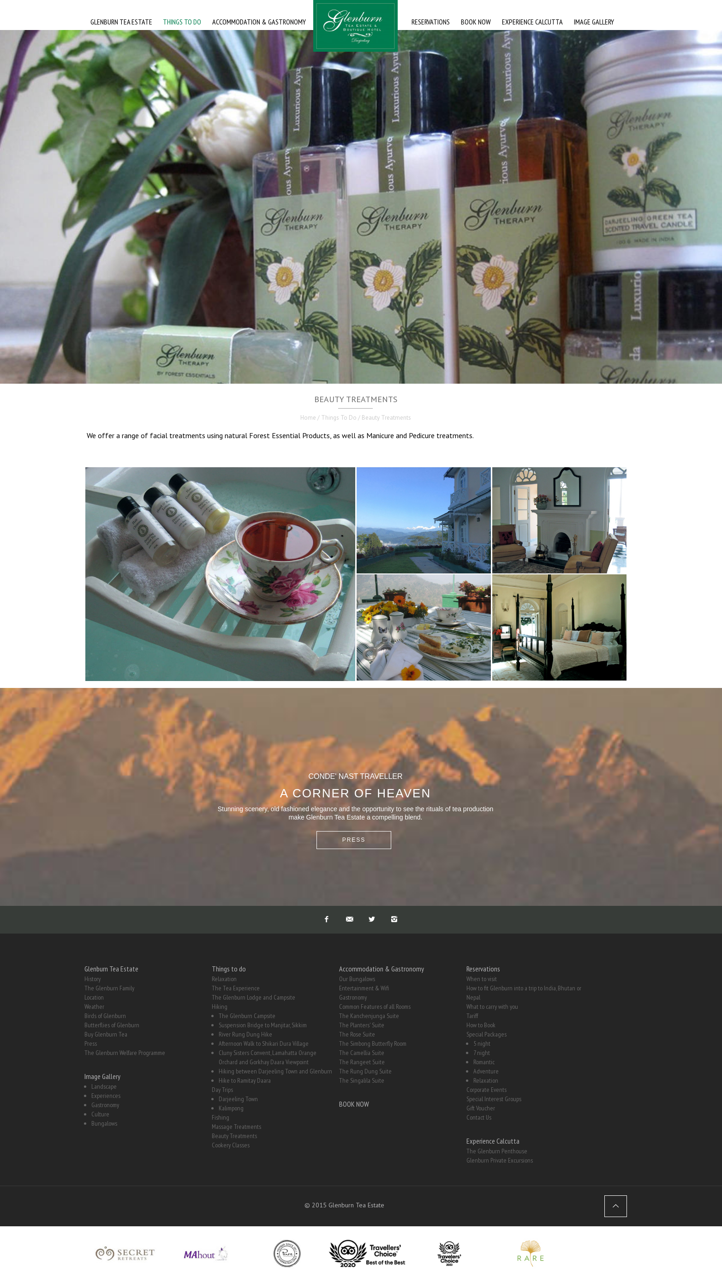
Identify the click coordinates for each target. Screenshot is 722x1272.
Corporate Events (486, 1089)
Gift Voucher (480, 1108)
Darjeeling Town (238, 1099)
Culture (100, 1114)
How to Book (480, 1025)
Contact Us (478, 1117)
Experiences (105, 1095)
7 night (481, 1053)
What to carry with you (492, 1006)
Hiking (219, 1006)
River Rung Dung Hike (245, 1034)
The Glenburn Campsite (247, 1016)
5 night (481, 1043)
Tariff (472, 1016)
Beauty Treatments (234, 1136)
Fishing (220, 1117)
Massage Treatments (236, 1126)
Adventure (486, 1071)
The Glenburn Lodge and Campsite (253, 997)
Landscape (104, 1086)
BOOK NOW (354, 1104)
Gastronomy (105, 1105)
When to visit (481, 979)
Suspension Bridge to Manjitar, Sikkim (263, 1025)
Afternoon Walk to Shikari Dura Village (264, 1043)
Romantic (484, 1062)
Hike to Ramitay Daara (245, 1080)
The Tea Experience (236, 988)
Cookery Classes (231, 1145)
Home (308, 418)
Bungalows (104, 1123)
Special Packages (486, 1034)
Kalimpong (231, 1108)
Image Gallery (102, 1076)
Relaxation (224, 979)
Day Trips (222, 1089)
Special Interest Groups (493, 1099)
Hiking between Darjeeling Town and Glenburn (275, 1071)
